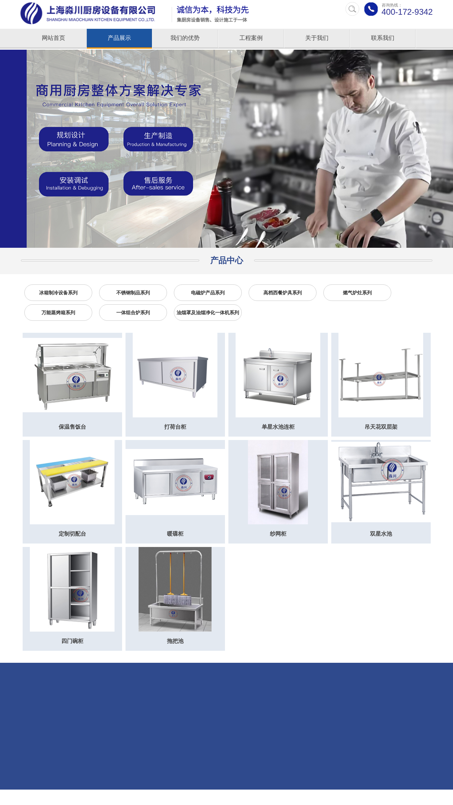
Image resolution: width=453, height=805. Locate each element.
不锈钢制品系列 (133, 292)
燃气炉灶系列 (357, 292)
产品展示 (119, 39)
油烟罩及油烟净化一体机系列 (208, 312)
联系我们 (382, 39)
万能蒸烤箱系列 (58, 312)
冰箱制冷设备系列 (58, 292)
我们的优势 (185, 39)
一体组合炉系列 (133, 312)
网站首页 (53, 39)
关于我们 (317, 39)
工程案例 (251, 39)
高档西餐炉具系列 (282, 292)
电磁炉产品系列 (208, 292)
